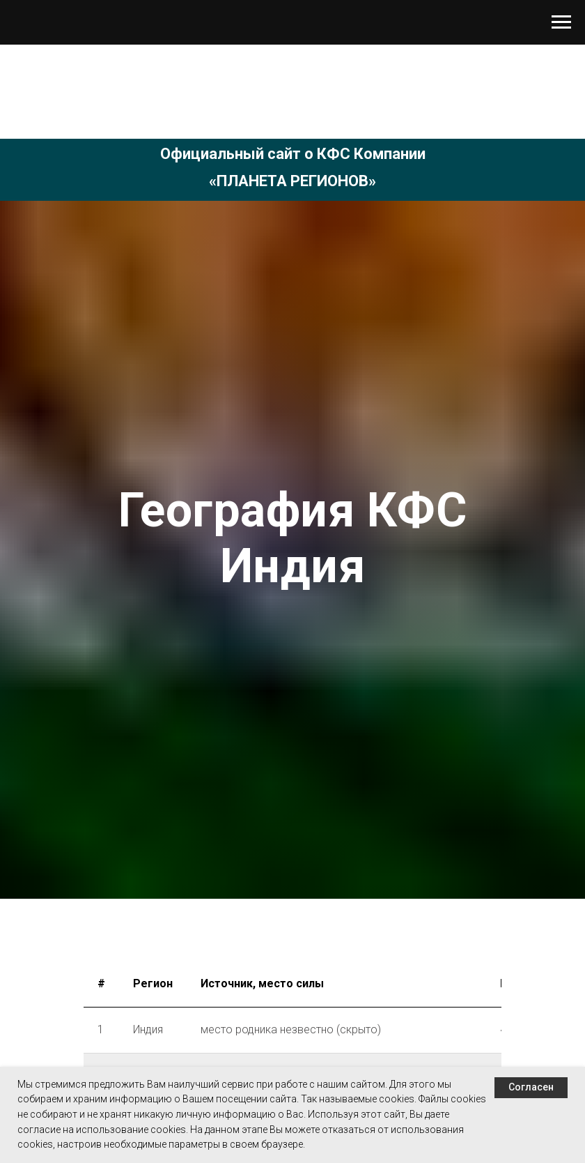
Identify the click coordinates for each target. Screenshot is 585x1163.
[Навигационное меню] (561, 22)
